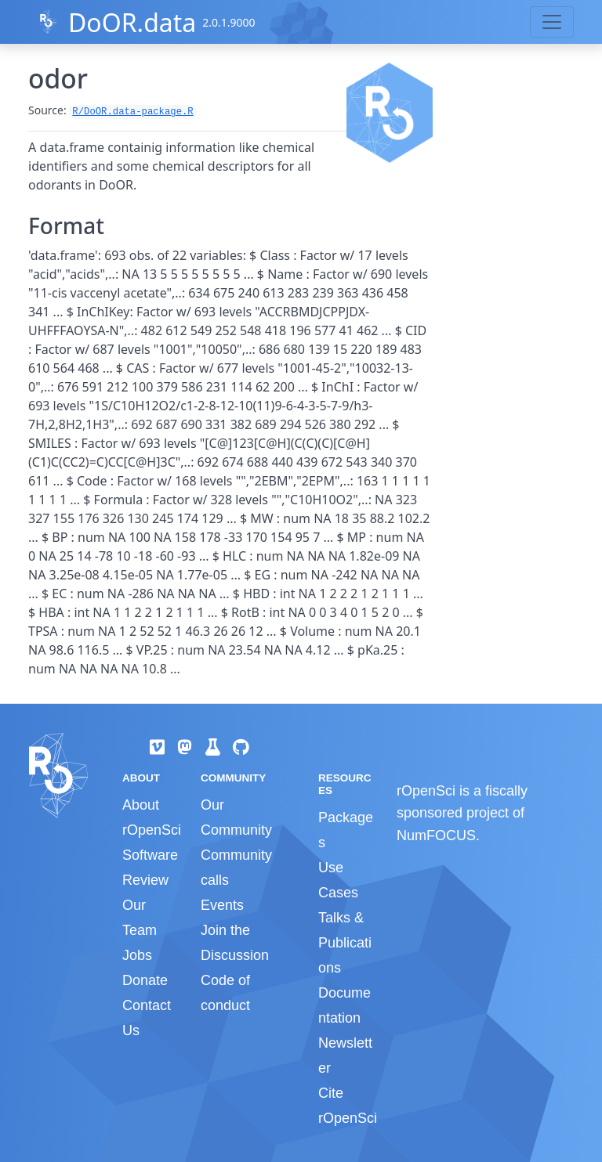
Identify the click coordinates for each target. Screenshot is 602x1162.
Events (222, 905)
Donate (145, 980)
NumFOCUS (436, 835)
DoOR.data (132, 22)
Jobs (137, 955)
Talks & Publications (345, 943)
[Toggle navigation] (552, 22)
